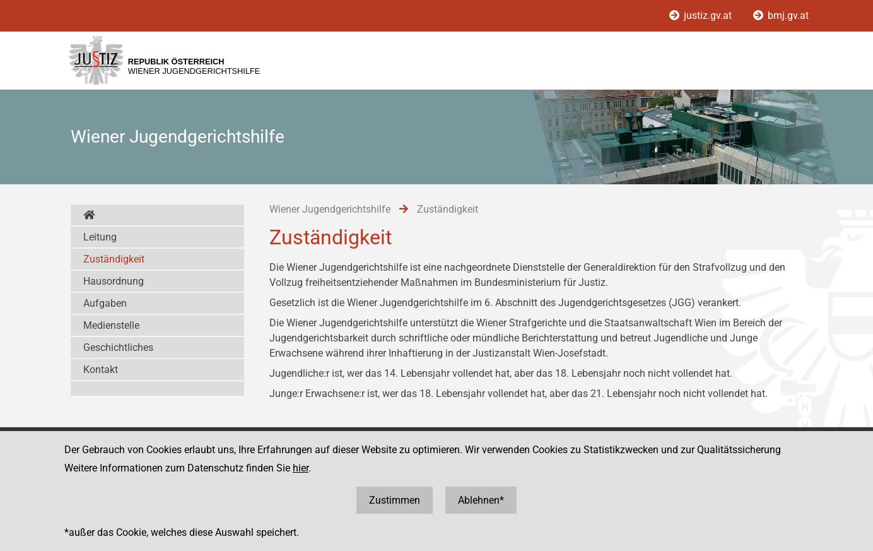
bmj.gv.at (781, 15)
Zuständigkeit (113, 259)
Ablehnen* (481, 500)
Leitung (100, 237)
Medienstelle (111, 325)
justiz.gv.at (701, 15)
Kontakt (100, 370)
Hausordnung (113, 281)
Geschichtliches (118, 347)
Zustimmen (394, 500)
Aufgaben (105, 303)
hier (300, 468)
